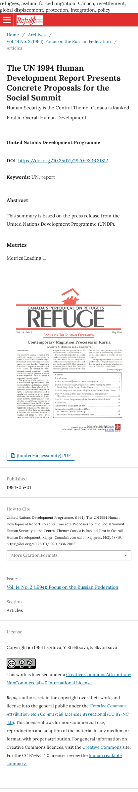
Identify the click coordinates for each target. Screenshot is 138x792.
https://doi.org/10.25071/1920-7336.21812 (63, 161)
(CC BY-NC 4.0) (68, 714)
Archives (37, 35)
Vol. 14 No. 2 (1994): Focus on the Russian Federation (59, 41)
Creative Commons (101, 747)
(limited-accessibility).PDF (43, 455)
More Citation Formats (34, 555)
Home (13, 35)
